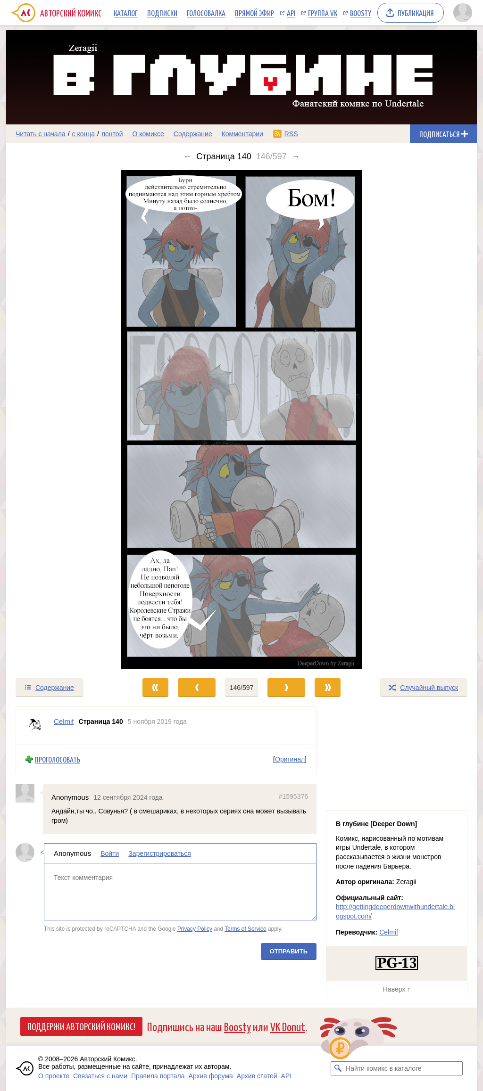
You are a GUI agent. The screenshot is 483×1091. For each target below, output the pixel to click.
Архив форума (211, 1076)
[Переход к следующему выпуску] (241, 419)
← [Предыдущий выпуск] (187, 156)
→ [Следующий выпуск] (295, 156)
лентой (112, 134)
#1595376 (293, 796)
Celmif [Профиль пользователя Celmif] (64, 721)
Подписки (162, 13)
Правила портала (158, 1076)
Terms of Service (245, 929)
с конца (83, 134)
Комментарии (242, 134)
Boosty (360, 13)
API (291, 13)
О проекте (53, 1076)
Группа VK (322, 13)
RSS (291, 134)
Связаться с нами (100, 1076)
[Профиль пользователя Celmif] (34, 725)
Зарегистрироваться (159, 853)
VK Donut (287, 1026)
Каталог (126, 13)
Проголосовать (57, 759)
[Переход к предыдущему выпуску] (65, 419)
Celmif (388, 932)
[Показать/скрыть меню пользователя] (462, 12)
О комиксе (148, 134)
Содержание (193, 134)
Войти (109, 853)
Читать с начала (41, 134)
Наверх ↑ (396, 989)
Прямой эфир (254, 13)
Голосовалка (206, 13)
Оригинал (290, 759)
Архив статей (257, 1076)
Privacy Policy (194, 929)
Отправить (289, 950)
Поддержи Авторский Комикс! (81, 1026)
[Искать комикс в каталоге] (337, 1068)
